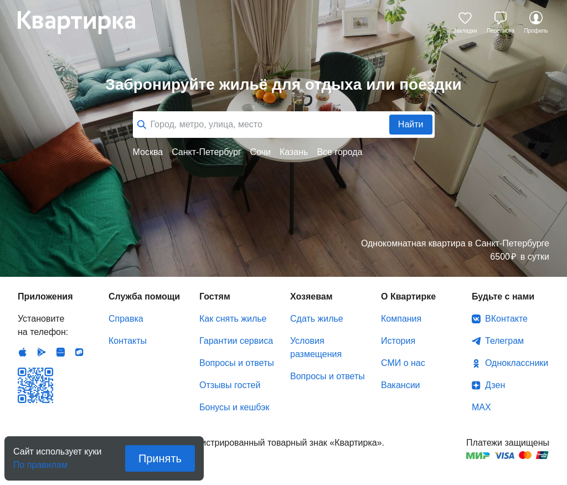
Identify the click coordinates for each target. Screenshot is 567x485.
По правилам (40, 461)
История (398, 340)
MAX (481, 407)
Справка (126, 318)
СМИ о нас (403, 363)
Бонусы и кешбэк (234, 407)
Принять (160, 458)
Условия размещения (316, 347)
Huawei (60, 352)
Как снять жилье (232, 318)
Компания (401, 318)
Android (42, 352)
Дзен (495, 385)
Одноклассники (516, 363)
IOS (23, 352)
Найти (411, 124)
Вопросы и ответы (236, 363)
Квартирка (84, 22)
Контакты (128, 340)
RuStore (79, 352)
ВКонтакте (506, 318)
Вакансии (400, 385)
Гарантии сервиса (236, 340)
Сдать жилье (316, 318)
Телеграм (504, 340)
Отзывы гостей (229, 385)
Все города (339, 152)
